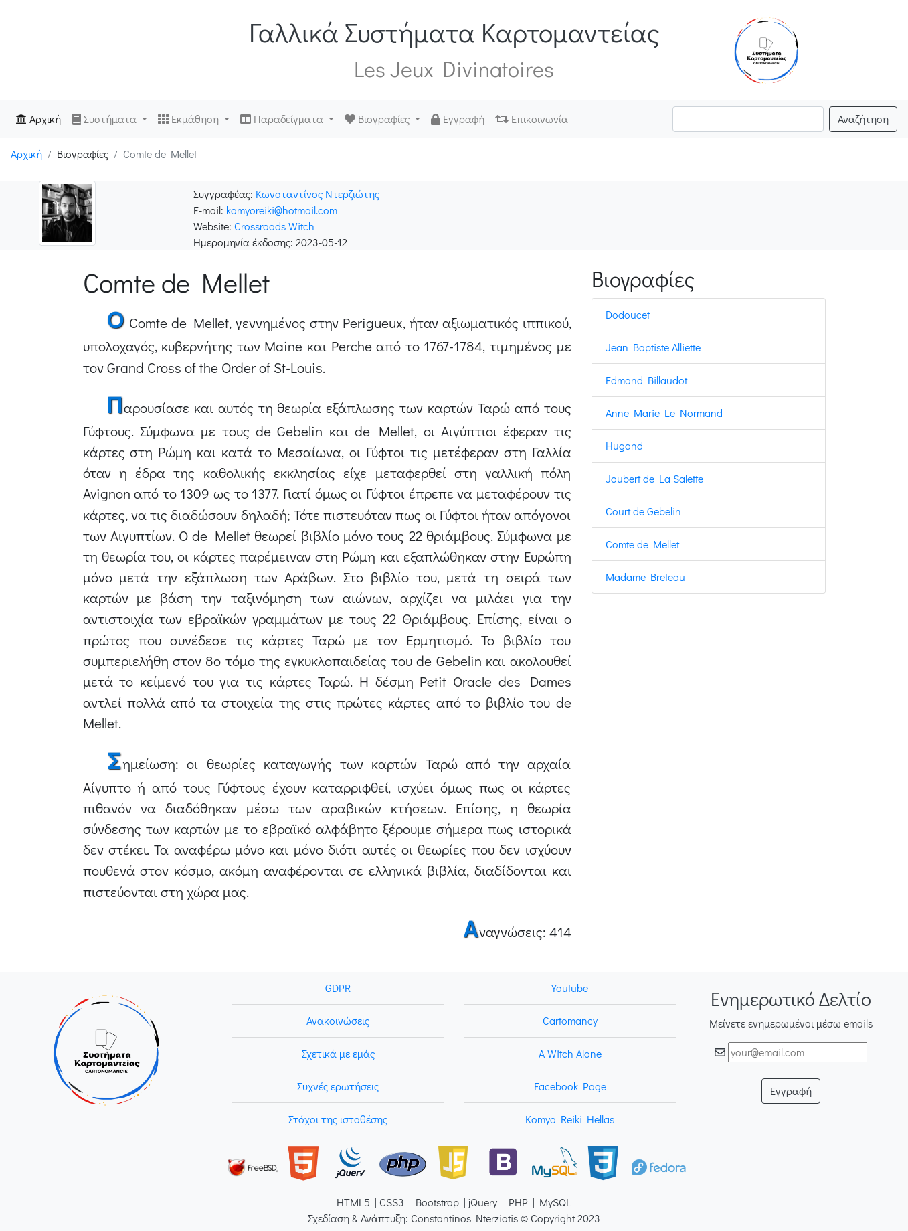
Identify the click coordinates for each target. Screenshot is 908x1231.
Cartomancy (570, 1020)
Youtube (569, 988)
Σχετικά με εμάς (338, 1053)
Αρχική (41, 118)
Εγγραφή (457, 119)
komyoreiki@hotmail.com (281, 210)
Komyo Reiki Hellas (569, 1119)
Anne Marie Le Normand (664, 413)
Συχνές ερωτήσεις (338, 1086)
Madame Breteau (645, 577)
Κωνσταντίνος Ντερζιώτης (317, 194)
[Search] (748, 119)
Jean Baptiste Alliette (653, 347)
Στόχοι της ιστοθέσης (337, 1119)
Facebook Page (570, 1086)
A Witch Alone (570, 1053)
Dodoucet (628, 314)
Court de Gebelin (643, 511)
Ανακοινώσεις (337, 1020)
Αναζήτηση (863, 119)
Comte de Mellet (642, 544)
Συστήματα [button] (105, 119)
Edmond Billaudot (646, 380)
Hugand (624, 445)
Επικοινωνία (531, 119)
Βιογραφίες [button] (378, 119)
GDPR (338, 988)
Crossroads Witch (274, 226)
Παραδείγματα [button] (283, 119)
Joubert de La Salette (654, 478)
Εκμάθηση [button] (189, 119)
